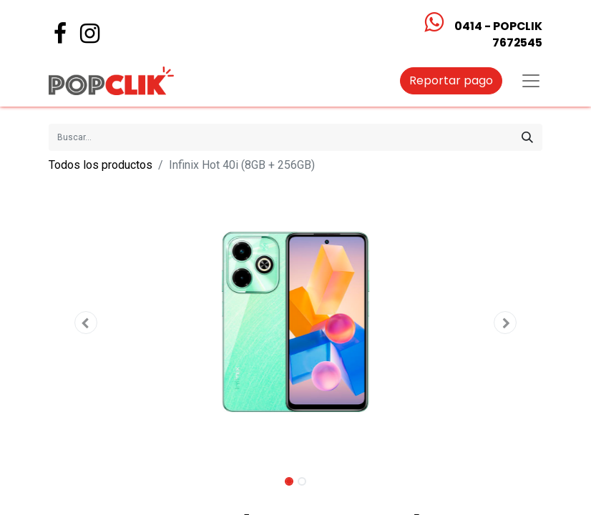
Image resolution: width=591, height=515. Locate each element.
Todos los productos (100, 165)
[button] (86, 322)
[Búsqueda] (527, 137)
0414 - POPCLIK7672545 (498, 34)
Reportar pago (451, 80)
